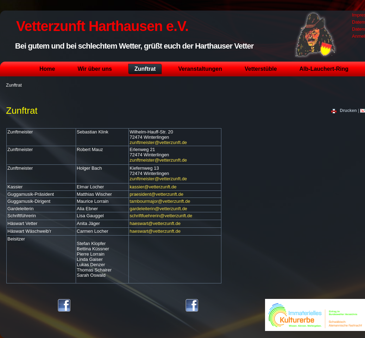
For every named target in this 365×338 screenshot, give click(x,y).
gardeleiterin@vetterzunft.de (158, 208)
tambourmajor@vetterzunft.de (160, 201)
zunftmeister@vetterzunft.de (158, 142)
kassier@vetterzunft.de (153, 186)
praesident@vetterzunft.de (156, 194)
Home (47, 69)
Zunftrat (145, 69)
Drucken (344, 110)
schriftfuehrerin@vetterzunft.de (161, 215)
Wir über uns (94, 69)
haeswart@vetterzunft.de (155, 223)
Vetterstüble (261, 69)
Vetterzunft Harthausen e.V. (102, 26)
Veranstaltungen (200, 69)
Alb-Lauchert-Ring (324, 69)
